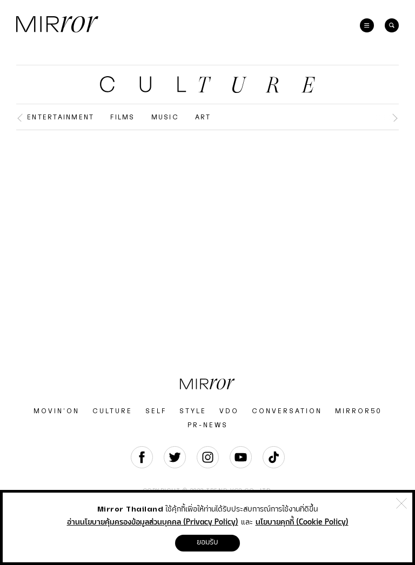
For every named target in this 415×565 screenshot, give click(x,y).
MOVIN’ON (56, 411)
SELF (155, 411)
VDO (229, 411)
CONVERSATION (287, 411)
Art (203, 117)
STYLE (192, 411)
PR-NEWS (208, 425)
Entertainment (60, 117)
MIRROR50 (358, 411)
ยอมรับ (207, 542)
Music (165, 117)
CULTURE (112, 411)
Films (122, 117)
